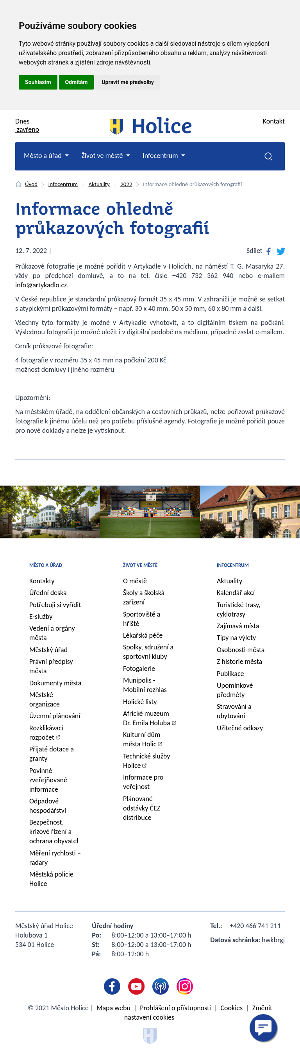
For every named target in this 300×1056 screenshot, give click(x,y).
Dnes (27, 125)
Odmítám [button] (76, 82)
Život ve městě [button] (102, 155)
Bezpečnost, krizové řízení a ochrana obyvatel (54, 831)
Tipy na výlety (236, 637)
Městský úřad (48, 649)
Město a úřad (45, 565)
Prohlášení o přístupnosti (175, 1008)
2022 (126, 184)
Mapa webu (113, 1008)
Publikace (230, 673)
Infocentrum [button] (161, 155)
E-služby (40, 616)
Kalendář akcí (236, 592)
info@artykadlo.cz (41, 285)
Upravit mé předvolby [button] (128, 82)
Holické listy (140, 701)
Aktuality (98, 184)
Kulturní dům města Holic (141, 739)
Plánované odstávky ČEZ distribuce (141, 808)
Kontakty (42, 581)
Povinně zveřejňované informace (48, 780)
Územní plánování (54, 716)
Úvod (31, 184)
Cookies (231, 1008)
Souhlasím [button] (38, 82)
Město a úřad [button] (43, 155)
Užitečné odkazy (240, 728)
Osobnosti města (240, 649)
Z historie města (239, 661)
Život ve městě (140, 565)
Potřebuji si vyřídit (55, 605)
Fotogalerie (139, 668)
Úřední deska (48, 592)
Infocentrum (63, 184)
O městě (135, 581)
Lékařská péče (143, 635)
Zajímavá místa (238, 626)
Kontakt (274, 121)
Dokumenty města (55, 683)
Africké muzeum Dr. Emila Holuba (146, 718)
